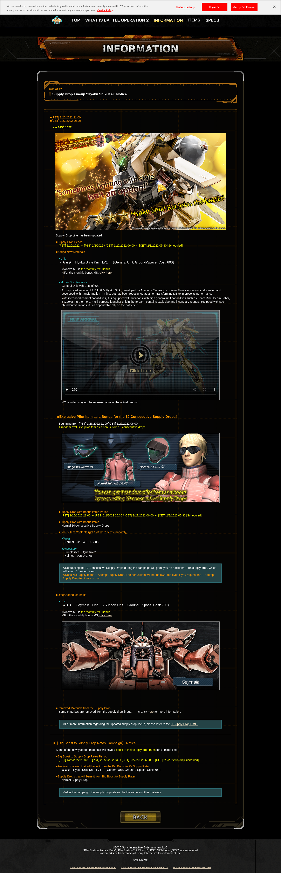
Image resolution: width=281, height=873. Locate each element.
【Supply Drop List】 (184, 724)
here (151, 711)
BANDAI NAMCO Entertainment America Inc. (93, 867)
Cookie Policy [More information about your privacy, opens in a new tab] (105, 6)
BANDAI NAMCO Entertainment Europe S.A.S (144, 867)
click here (106, 272)
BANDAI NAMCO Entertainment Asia (192, 867)
